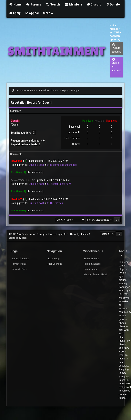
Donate (113, 4)
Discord (94, 4)
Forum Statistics (92, 263)
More (48, 13)
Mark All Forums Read (95, 274)
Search (52, 4)
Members (73, 4)
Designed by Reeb (18, 237)
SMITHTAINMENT (56, 51)
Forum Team (90, 269)
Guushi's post (36, 164)
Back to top (53, 258)
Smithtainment (91, 258)
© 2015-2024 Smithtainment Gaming (27, 234)
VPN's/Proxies (55, 203)
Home (15, 4)
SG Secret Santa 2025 (59, 183)
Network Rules (19, 269)
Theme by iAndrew (79, 234)
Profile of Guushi (49, 90)
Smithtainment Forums (26, 90)
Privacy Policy (19, 263)
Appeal (32, 13)
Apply (15, 13)
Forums (33, 4)
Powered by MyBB (57, 234)
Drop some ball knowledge (62, 164)
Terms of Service (20, 258)
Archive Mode (55, 263)
